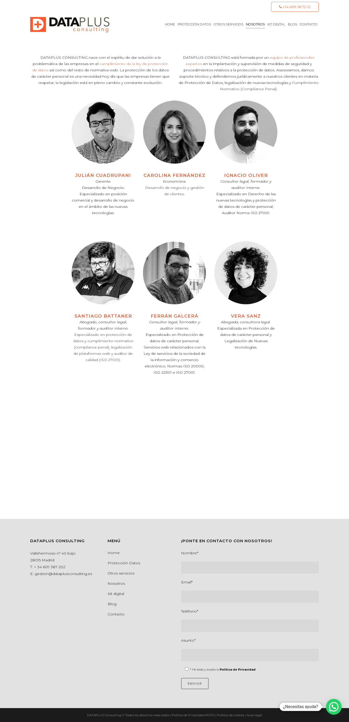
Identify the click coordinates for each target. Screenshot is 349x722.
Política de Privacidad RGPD (193, 715)
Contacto (116, 614)
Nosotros (116, 583)
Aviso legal (254, 715)
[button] (334, 707)
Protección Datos (124, 563)
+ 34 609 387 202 (49, 567)
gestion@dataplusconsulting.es (63, 573)
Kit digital (116, 593)
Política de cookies (231, 715)
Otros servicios (121, 573)
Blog (112, 604)
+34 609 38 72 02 (295, 7)
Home (114, 552)
